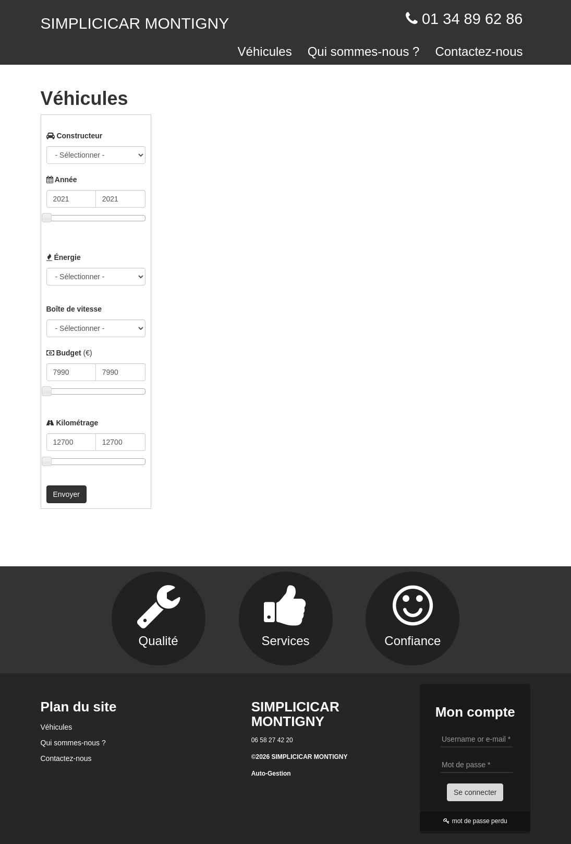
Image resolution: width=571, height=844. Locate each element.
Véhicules (265, 51)
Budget (69, 353)
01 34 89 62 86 (472, 18)
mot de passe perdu (475, 821)
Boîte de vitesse (74, 309)
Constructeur (74, 136)
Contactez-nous (479, 51)
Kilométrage (72, 423)
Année (61, 179)
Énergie (63, 257)
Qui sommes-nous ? (364, 51)
